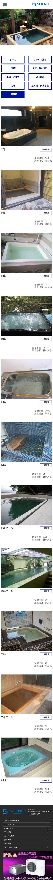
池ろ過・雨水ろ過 (40, 86)
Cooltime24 (8, 828)
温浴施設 (40, 77)
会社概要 (7, 843)
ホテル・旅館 (40, 59)
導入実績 (7, 832)
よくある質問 (9, 836)
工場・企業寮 (12, 77)
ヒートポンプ (9, 824)
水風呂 (13, 68)
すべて (13, 59)
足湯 (13, 86)
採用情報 (7, 840)
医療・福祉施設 (40, 68)
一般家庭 (13, 94)
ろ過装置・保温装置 (11, 820)
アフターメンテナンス (12, 847)
